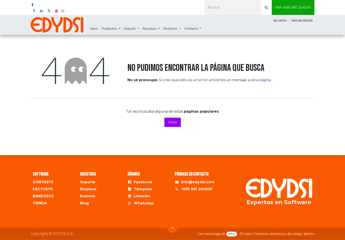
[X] (49, 10)
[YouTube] (56, 10)
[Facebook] (34, 10)
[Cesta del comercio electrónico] (280, 20)
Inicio (172, 122)
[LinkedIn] (41, 10)
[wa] (63, 10)
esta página (261, 80)
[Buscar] (266, 7)
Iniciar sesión (302, 20)
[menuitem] (94, 28)
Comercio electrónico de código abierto (283, 234)
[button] (172, 227)
